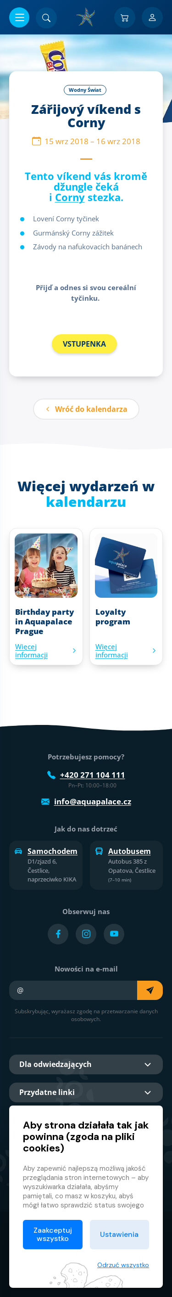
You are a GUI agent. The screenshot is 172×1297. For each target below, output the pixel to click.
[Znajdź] (46, 17)
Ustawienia (119, 1234)
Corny (70, 197)
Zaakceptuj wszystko (52, 1234)
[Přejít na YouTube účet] (114, 934)
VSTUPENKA (84, 344)
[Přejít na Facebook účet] (58, 934)
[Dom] (86, 17)
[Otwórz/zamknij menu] (19, 17)
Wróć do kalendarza (86, 409)
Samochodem (46, 851)
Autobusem (123, 851)
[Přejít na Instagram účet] (86, 934)
